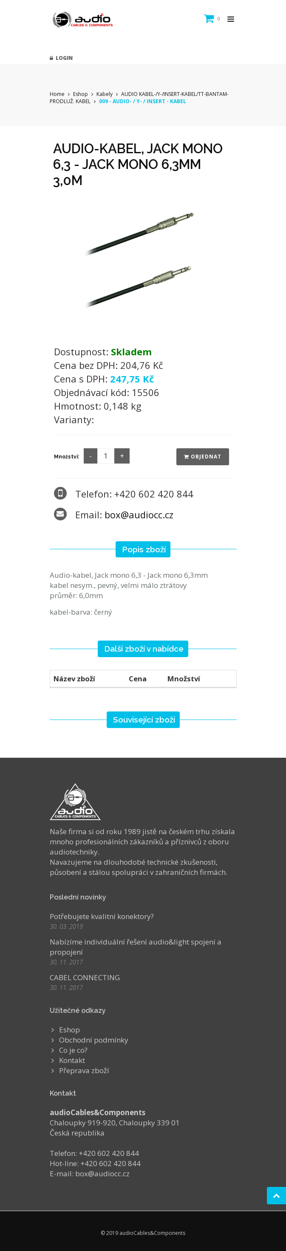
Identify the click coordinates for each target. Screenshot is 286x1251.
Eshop (80, 94)
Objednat (202, 456)
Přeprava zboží (84, 1070)
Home (57, 94)
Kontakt (72, 1060)
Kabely (104, 94)
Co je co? (73, 1050)
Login (61, 58)
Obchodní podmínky (93, 1040)
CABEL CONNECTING (85, 977)
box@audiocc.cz (139, 514)
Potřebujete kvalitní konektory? (102, 916)
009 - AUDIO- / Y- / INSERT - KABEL (142, 101)
